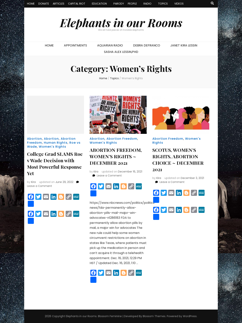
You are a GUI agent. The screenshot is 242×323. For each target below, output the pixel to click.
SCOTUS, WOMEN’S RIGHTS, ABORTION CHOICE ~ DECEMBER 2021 (177, 159)
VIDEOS (179, 3)
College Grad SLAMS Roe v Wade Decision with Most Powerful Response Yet (52, 163)
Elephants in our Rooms (121, 22)
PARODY (118, 3)
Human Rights (55, 142)
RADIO (147, 3)
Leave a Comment (39, 186)
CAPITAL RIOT (76, 3)
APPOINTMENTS (75, 45)
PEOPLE (132, 3)
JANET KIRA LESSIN (183, 45)
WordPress (190, 316)
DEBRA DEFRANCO (146, 45)
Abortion (34, 138)
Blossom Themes (154, 316)
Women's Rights (52, 146)
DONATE (43, 3)
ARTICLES (58, 3)
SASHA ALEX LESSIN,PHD (121, 52)
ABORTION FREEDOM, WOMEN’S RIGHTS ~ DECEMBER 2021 (118, 156)
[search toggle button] (212, 3)
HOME (31, 3)
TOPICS (163, 3)
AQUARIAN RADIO (110, 45)
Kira (33, 182)
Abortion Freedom (121, 138)
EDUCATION (99, 3)
